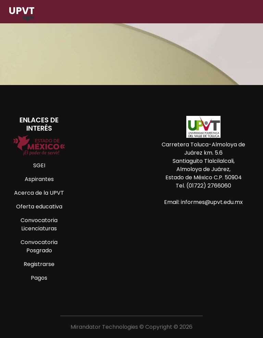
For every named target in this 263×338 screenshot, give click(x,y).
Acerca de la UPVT (39, 193)
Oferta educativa (39, 206)
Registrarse (39, 264)
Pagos (39, 278)
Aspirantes (39, 179)
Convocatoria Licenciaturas (39, 224)
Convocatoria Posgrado (39, 246)
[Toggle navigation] (250, 13)
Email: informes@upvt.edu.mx (203, 202)
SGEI (39, 165)
